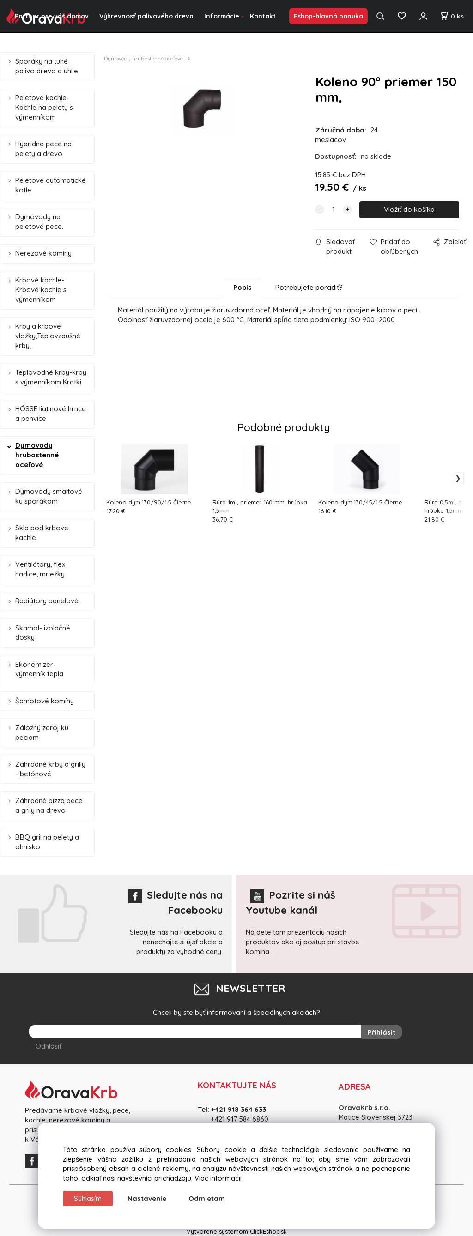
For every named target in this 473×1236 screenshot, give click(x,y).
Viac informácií (218, 1178)
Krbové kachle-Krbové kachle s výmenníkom (41, 290)
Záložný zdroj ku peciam (41, 732)
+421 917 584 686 (236, 1118)
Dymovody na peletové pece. (39, 221)
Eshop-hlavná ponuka (328, 16)
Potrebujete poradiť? (309, 287)
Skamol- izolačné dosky (42, 633)
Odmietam (206, 1198)
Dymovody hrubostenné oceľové (37, 455)
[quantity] (333, 209)
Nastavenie (146, 1198)
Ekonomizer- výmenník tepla (39, 669)
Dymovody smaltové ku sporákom (48, 496)
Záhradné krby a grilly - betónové (50, 769)
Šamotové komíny (44, 700)
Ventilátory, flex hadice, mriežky (40, 569)
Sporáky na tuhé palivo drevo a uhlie (46, 66)
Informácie (221, 16)
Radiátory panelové (47, 600)
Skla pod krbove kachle (41, 532)
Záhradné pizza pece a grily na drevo (49, 805)
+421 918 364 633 (238, 1108)
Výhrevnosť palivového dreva (146, 16)
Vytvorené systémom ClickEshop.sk (237, 1231)
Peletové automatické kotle (50, 185)
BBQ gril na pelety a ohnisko (47, 842)
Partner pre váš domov (52, 16)
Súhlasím (88, 1198)
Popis (242, 287)
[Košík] (452, 16)
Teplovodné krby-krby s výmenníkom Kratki (50, 377)
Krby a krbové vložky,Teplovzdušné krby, (47, 336)
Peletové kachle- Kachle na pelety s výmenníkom (44, 107)
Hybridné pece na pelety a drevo (43, 148)
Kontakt (263, 16)
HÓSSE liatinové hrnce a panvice (50, 413)
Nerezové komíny (43, 253)
